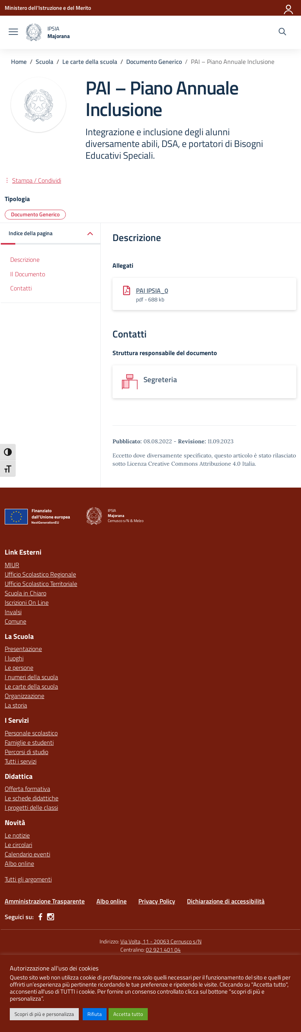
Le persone (19, 667)
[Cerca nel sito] (282, 32)
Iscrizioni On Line (27, 602)
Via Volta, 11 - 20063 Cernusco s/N (160, 941)
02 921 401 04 (163, 949)
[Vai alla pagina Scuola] (44, 61)
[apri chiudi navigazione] (13, 32)
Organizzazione (24, 695)
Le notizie (17, 835)
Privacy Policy (156, 901)
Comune (15, 621)
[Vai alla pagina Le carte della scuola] (89, 61)
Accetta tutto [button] (128, 1014)
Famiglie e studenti (29, 742)
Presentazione (23, 648)
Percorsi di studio (26, 751)
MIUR (12, 565)
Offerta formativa (27, 788)
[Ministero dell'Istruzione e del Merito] (48, 8)
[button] (51, 234)
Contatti (21, 288)
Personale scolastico (31, 733)
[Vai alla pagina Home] (19, 61)
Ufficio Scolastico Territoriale (41, 583)
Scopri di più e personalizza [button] (44, 1014)
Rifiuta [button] (94, 1014)
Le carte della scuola (31, 686)
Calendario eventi (27, 854)
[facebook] (40, 916)
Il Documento (27, 274)
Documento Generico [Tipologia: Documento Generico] (35, 214)
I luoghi (14, 658)
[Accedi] (288, 8)
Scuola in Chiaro (25, 593)
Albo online (19, 863)
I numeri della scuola (31, 677)
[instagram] (50, 916)
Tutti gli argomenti (28, 879)
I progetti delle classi (31, 807)
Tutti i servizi (20, 761)
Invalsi (13, 612)
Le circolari (18, 844)
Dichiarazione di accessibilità (226, 901)
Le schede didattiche (31, 798)
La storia (16, 705)
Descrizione (25, 259)
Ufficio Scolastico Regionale (40, 574)
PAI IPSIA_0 (152, 290)
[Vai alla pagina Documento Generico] (154, 61)
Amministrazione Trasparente (45, 901)
